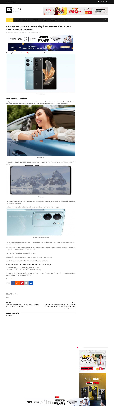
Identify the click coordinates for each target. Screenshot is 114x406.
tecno (97, 368)
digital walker (80, 381)
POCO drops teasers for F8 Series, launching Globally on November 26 (96, 209)
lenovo (78, 368)
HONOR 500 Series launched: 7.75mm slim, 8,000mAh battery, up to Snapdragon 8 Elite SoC (97, 244)
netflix (87, 378)
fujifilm (87, 375)
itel (96, 378)
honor (88, 362)
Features (26, 20)
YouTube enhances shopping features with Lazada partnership (96, 236)
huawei (78, 355)
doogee (91, 381)
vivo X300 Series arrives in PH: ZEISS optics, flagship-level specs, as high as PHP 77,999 (96, 228)
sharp (97, 375)
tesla (77, 394)
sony (88, 368)
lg (86, 365)
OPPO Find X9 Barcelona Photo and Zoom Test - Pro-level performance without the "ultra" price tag (97, 200)
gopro (95, 391)
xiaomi (88, 358)
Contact (14, 2)
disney (99, 388)
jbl (87, 385)
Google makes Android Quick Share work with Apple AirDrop (97, 170)
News (17, 20)
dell (95, 385)
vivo (40, 32)
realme (78, 362)
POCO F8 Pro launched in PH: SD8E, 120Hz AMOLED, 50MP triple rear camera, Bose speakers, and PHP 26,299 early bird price (97, 253)
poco (77, 375)
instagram (79, 388)
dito (86, 371)
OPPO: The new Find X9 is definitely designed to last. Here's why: (90, 115)
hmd (87, 391)
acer (77, 371)
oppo (77, 358)
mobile (32, 32)
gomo (78, 391)
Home (10, 20)
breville (86, 394)
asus (98, 362)
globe (77, 365)
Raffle (44, 20)
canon (78, 378)
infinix (95, 365)
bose (95, 394)
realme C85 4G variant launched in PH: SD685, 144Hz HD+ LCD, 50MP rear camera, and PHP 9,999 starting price (96, 180)
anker (89, 388)
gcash (95, 371)
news (36, 32)
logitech (78, 385)
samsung (90, 355)
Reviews (35, 20)
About (8, 2)
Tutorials (53, 20)
